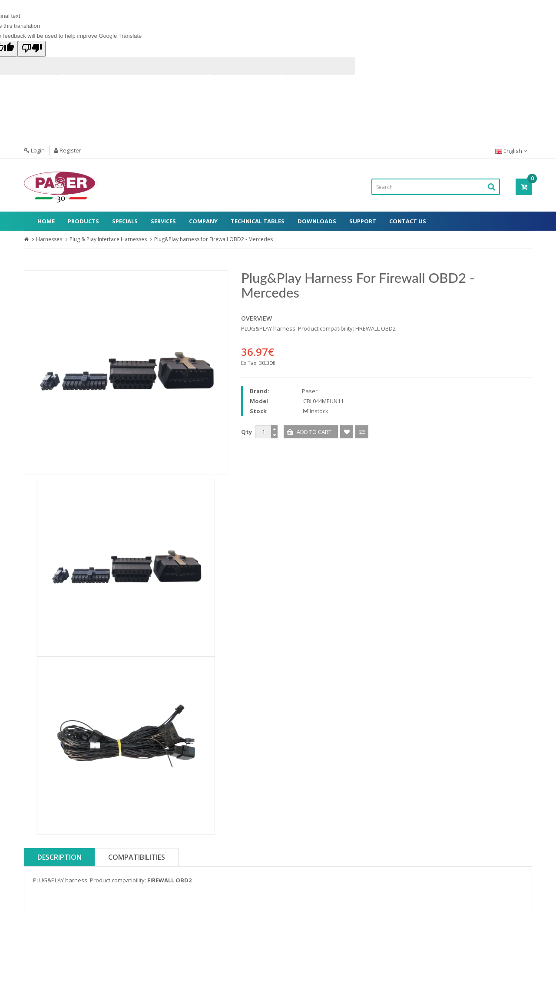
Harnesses (49, 239)
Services (163, 221)
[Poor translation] (32, 49)
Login (34, 150)
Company (203, 221)
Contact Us (407, 221)
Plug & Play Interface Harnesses (108, 239)
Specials (125, 221)
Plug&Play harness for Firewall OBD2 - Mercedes (213, 239)
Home (46, 221)
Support (362, 221)
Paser (310, 391)
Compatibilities (136, 857)
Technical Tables (258, 221)
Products (83, 221)
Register (67, 150)
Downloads (317, 221)
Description (59, 857)
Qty (246, 432)
